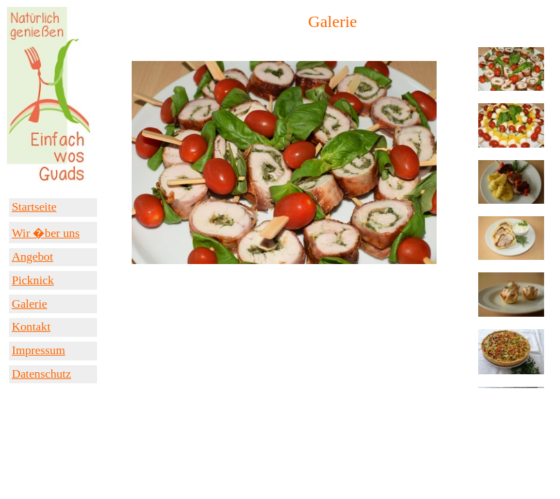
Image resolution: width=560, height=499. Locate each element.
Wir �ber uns (46, 233)
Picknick (33, 280)
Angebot (32, 256)
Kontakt (31, 326)
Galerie (29, 303)
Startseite (34, 206)
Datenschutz (41, 373)
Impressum (38, 350)
